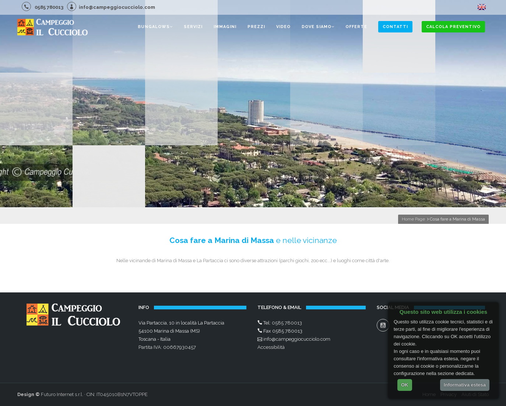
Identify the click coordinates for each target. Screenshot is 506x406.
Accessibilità (271, 347)
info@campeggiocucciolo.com (111, 7)
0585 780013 (42, 7)
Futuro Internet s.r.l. (62, 394)
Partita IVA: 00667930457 (167, 347)
